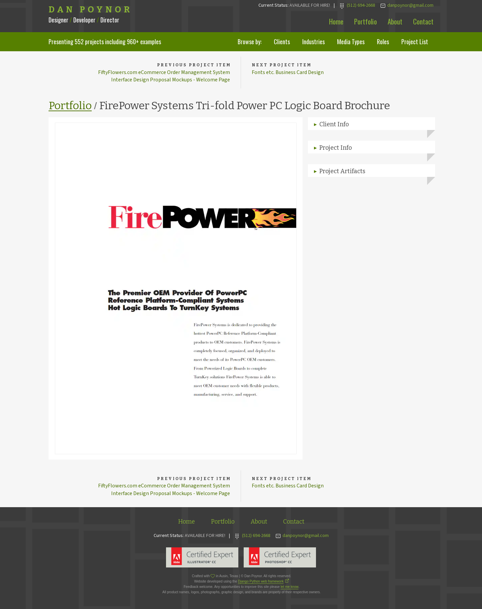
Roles (383, 41)
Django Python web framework (261, 581)
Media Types (351, 41)
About (395, 21)
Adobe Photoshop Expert (280, 557)
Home (336, 21)
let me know (289, 587)
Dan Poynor (91, 9)
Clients (282, 41)
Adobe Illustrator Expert (202, 557)
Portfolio (365, 21)
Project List (414, 41)
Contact (423, 21)
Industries (313, 41)
